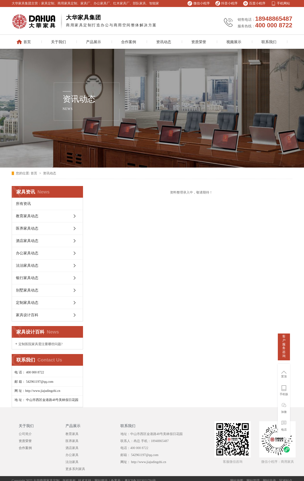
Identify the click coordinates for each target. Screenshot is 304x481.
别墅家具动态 (27, 290)
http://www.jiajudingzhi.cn (148, 462)
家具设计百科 (27, 315)
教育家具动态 (27, 216)
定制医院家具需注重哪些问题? (40, 344)
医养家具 (72, 441)
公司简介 (25, 434)
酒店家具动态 (27, 241)
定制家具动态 (27, 303)
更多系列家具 (75, 469)
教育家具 (72, 434)
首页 (34, 173)
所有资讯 (23, 204)
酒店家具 (72, 448)
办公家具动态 (27, 253)
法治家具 (72, 462)
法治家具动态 (27, 265)
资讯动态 (49, 173)
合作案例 (25, 448)
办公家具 (72, 455)
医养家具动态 (27, 228)
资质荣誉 (25, 441)
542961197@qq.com (144, 455)
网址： (125, 462)
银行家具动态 (27, 278)
